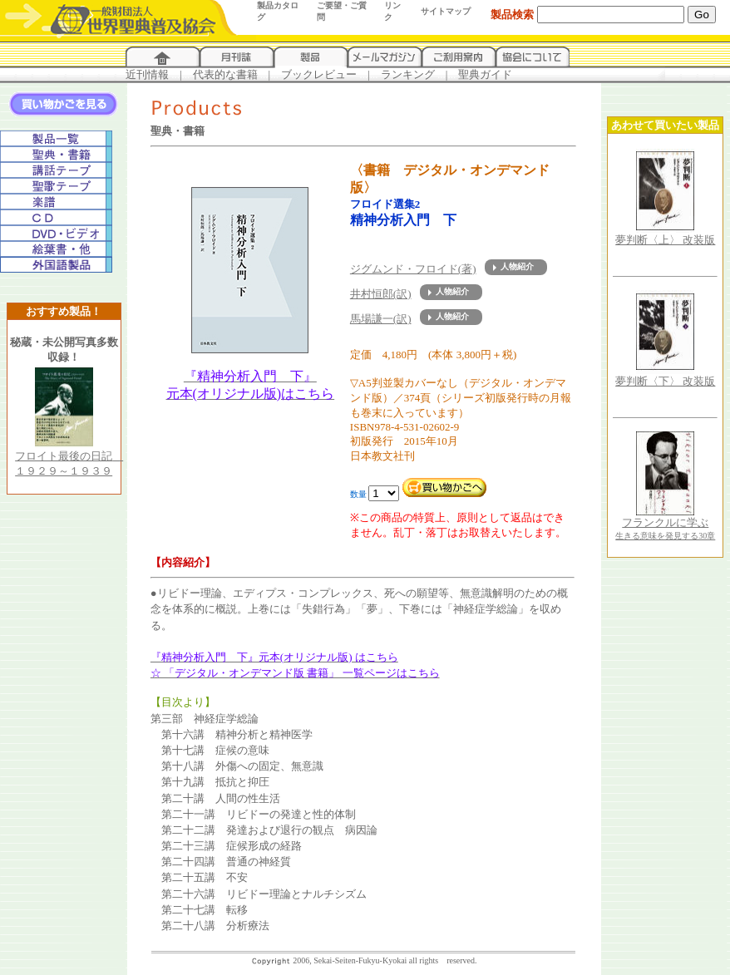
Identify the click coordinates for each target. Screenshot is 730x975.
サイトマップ (446, 11)
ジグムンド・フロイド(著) (413, 269)
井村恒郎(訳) (381, 294)
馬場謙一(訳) (381, 319)
